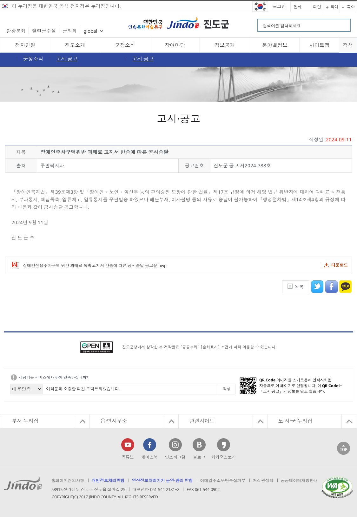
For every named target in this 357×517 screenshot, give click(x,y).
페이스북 (149, 457)
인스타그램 (175, 457)
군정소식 (125, 45)
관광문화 (15, 31)
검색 (348, 45)
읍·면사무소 (114, 420)
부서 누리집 (25, 420)
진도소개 (75, 45)
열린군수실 (44, 31)
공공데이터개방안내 (299, 480)
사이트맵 (319, 45)
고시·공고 (67, 58)
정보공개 (225, 45)
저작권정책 (263, 480)
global (90, 31)
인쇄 (298, 7)
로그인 (279, 6)
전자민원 (25, 45)
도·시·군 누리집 (295, 420)
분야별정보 (275, 45)
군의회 (70, 31)
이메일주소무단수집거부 (223, 480)
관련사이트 (202, 420)
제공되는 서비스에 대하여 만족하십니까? (53, 377)
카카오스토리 (223, 457)
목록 (299, 287)
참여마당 (175, 45)
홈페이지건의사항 (67, 480)
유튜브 (128, 457)
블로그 (199, 457)
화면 (317, 7)
